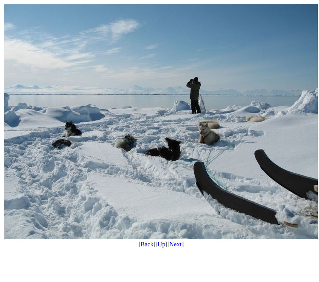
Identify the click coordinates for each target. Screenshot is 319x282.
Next (175, 244)
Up (161, 244)
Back (147, 244)
